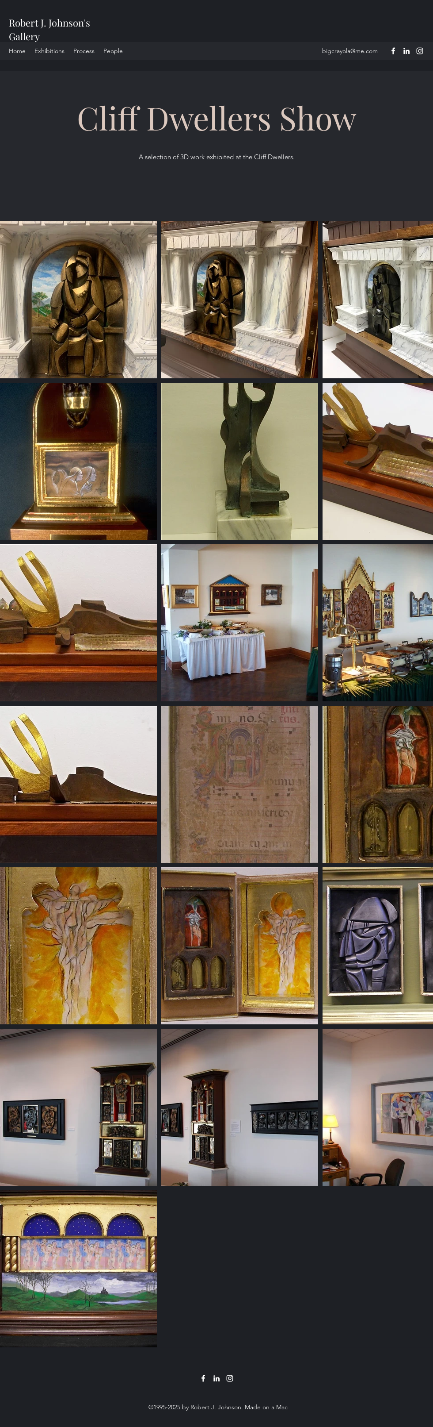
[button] (84, 51)
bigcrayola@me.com (350, 51)
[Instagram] (419, 50)
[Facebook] (393, 50)
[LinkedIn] (406, 50)
